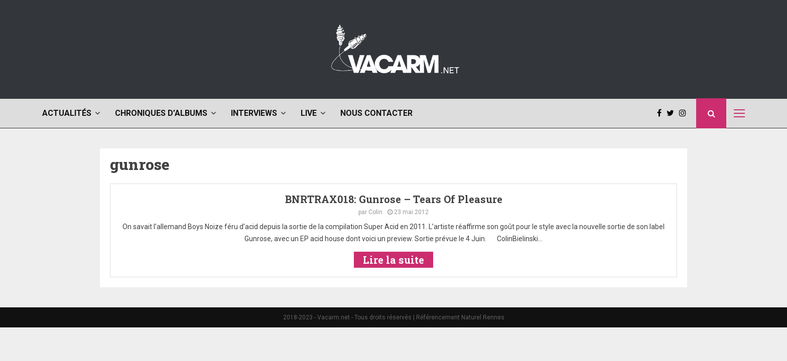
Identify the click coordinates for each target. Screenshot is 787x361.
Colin (375, 212)
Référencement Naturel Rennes (460, 317)
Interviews (254, 113)
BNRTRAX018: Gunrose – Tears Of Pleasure (393, 199)
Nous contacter (376, 113)
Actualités (66, 113)
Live (309, 113)
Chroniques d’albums (161, 113)
